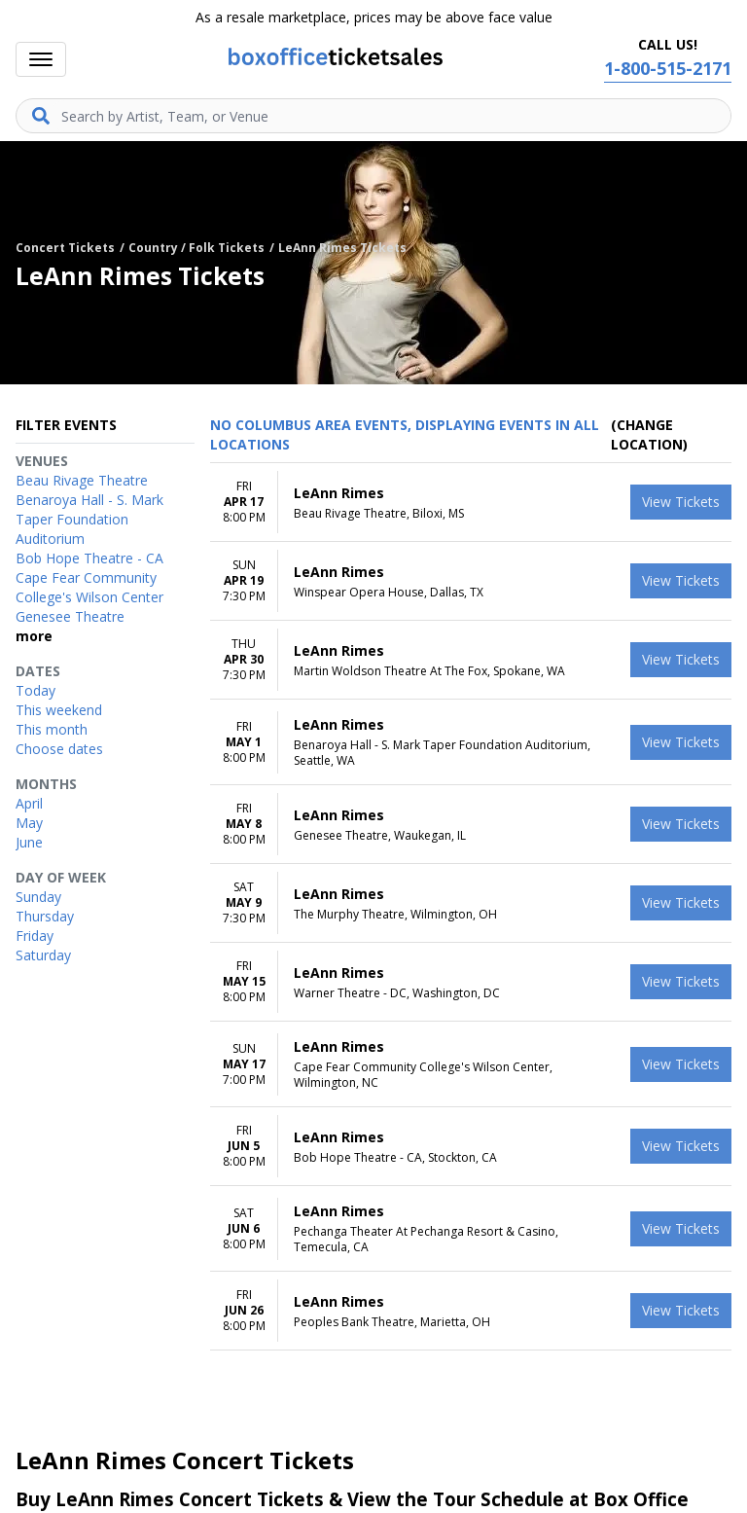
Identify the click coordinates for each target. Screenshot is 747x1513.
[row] (470, 502)
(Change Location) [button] (649, 434)
